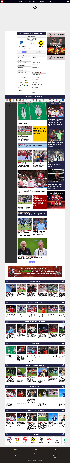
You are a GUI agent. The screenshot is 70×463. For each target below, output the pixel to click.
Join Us (15, 453)
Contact (15, 452)
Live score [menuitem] (27, 1)
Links (55, 455)
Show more (32, 260)
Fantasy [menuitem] (42, 1)
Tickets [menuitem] (49, 1)
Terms (35, 450)
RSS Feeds (55, 453)
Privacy (35, 452)
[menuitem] (9, 1)
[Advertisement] (35, 20)
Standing (39, 50)
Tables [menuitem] (35, 1)
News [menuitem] (20, 1)
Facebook (55, 452)
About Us (15, 450)
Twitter (55, 450)
